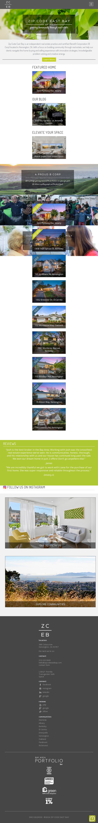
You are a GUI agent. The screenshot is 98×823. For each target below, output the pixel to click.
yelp (42, 704)
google (44, 696)
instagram (45, 688)
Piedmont (43, 742)
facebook (45, 684)
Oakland (42, 739)
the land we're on (46, 651)
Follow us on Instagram (26, 487)
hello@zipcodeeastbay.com (50, 662)
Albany (42, 723)
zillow (43, 711)
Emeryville (43, 732)
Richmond (43, 745)
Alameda (43, 720)
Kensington (44, 736)
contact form (44, 665)
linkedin (44, 692)
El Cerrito (43, 729)
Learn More (49, 59)
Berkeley (42, 726)
